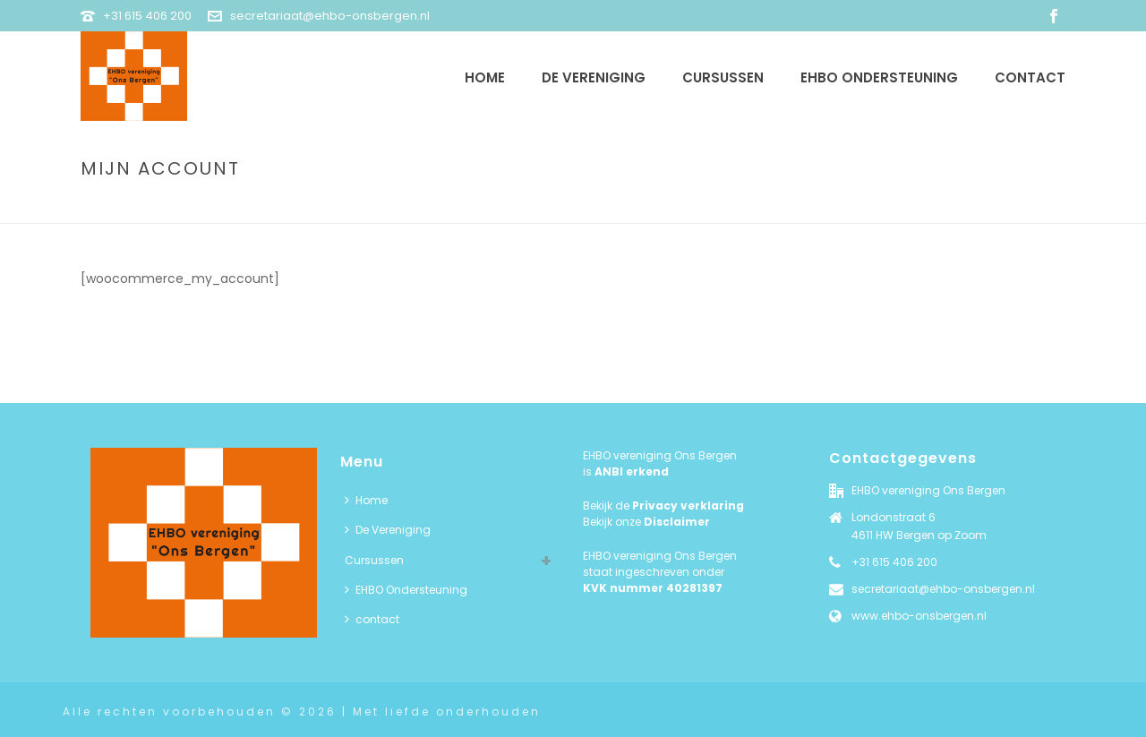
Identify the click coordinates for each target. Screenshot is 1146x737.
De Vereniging (594, 77)
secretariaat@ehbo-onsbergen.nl (330, 15)
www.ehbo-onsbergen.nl (919, 615)
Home (485, 77)
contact (1030, 77)
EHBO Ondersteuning (879, 77)
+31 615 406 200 (147, 15)
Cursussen (723, 77)
